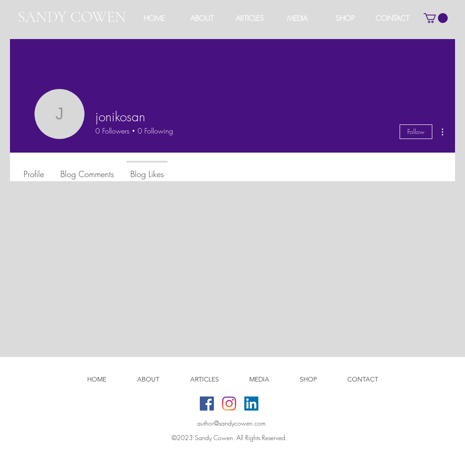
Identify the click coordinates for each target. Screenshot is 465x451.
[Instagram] (229, 403)
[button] (249, 18)
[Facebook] (207, 403)
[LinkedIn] (251, 403)
